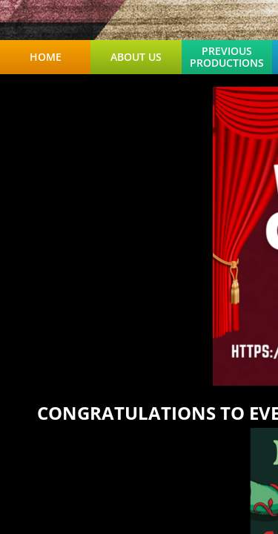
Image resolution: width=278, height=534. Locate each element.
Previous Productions (227, 57)
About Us (136, 57)
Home (46, 57)
